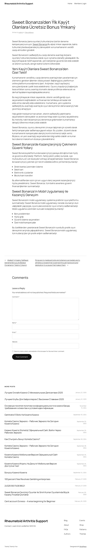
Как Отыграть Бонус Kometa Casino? (22, 439)
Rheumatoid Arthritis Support (19, 3)
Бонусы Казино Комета (16, 472)
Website (14, 342)
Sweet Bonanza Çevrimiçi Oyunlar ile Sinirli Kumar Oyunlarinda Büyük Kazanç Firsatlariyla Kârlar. (37, 493)
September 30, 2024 (79, 415)
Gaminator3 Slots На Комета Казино (22, 415)
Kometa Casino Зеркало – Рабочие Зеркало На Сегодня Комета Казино (31, 422)
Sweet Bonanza (40, 44)
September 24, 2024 (79, 473)
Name (14, 323)
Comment (15, 297)
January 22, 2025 (80, 393)
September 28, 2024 (79, 439)
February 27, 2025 (80, 479)
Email (14, 332)
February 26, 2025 (80, 501)
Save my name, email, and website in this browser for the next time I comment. (39, 351)
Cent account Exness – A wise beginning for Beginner (30, 501)
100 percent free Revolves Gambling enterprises (27, 479)
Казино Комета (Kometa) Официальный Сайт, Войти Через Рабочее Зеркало (33, 431)
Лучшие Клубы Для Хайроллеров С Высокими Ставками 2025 (34, 399)
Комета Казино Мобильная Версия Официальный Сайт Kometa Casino (31, 455)
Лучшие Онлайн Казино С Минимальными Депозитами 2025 (34, 392)
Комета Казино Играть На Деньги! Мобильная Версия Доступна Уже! (31, 464)
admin (21, 32)
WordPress (82, 546)
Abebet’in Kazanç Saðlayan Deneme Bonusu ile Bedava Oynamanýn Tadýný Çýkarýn (16, 262)
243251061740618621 (15, 486)
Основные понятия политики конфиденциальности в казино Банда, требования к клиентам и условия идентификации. (37, 407)
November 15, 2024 (83, 407)
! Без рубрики (29, 32)
